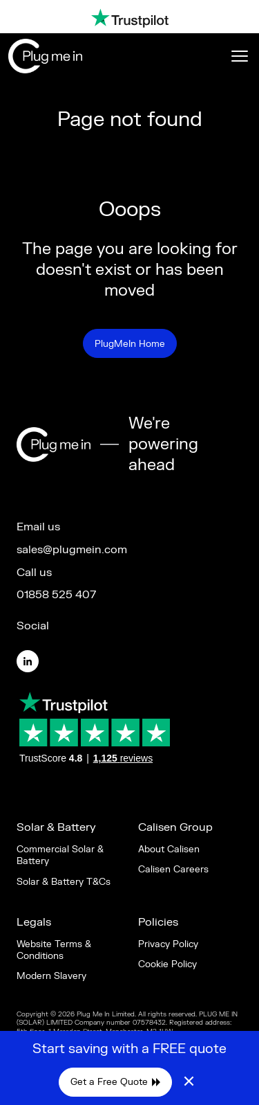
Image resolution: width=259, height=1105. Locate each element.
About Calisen (169, 849)
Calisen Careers (173, 869)
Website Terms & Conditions (54, 950)
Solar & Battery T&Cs (64, 882)
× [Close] (189, 1082)
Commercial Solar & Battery (60, 855)
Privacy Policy (168, 944)
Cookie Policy (167, 964)
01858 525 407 (56, 595)
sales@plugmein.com (72, 550)
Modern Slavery (51, 976)
